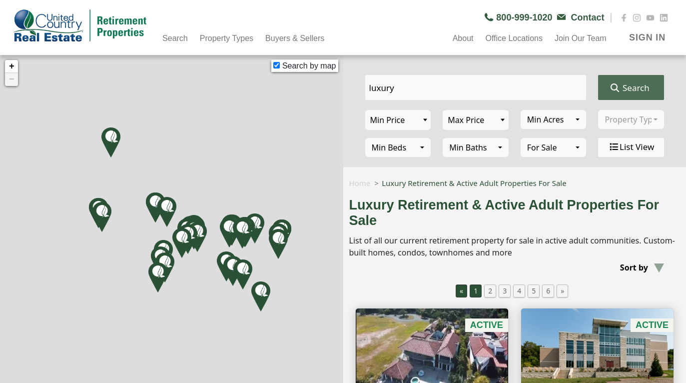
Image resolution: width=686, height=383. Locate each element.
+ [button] (11, 66)
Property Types (226, 38)
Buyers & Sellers (294, 38)
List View (631, 147)
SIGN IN (647, 37)
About (463, 38)
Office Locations (513, 38)
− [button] (11, 80)
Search (175, 38)
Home (360, 183)
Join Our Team (581, 38)
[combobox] (554, 119)
